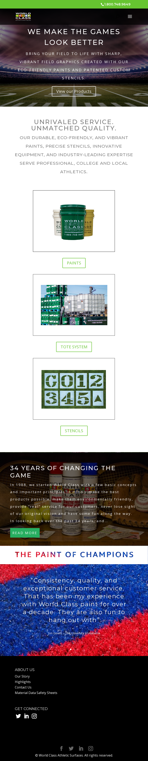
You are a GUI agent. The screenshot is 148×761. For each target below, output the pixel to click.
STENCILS (74, 430)
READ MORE (24, 532)
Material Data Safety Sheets (36, 693)
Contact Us (23, 687)
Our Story (22, 676)
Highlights (23, 682)
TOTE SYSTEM (74, 347)
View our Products (73, 91)
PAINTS (74, 263)
